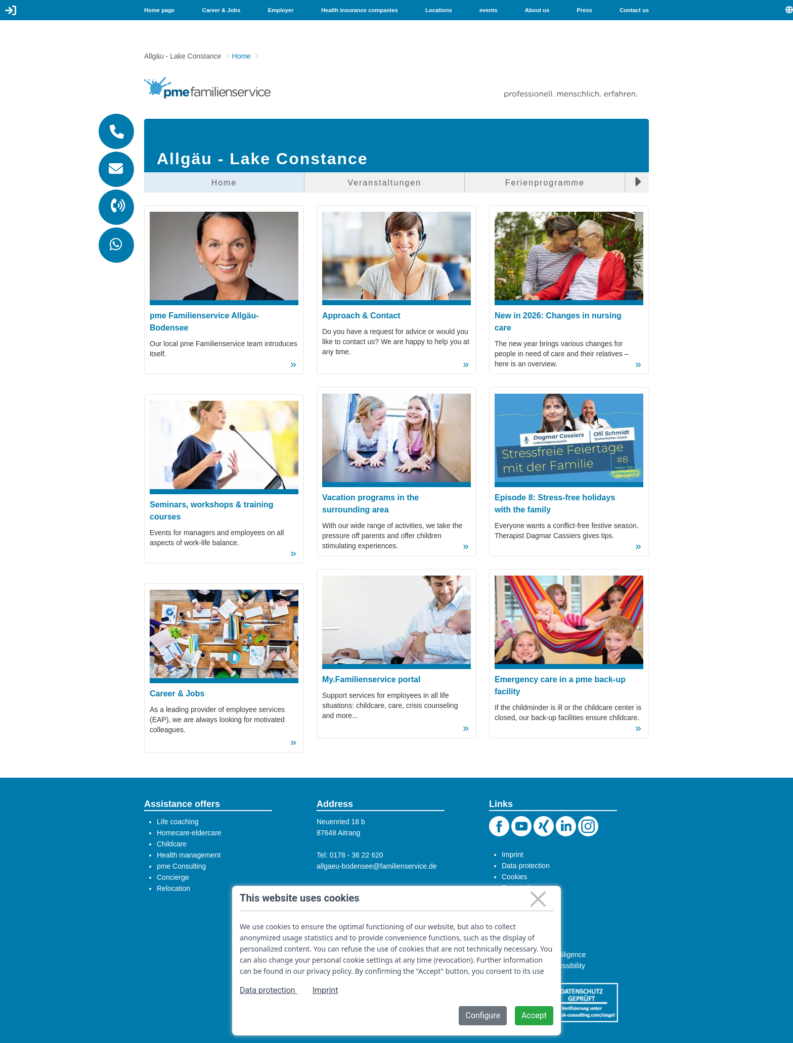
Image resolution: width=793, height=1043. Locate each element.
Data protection (526, 866)
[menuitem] (789, 10)
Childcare (172, 844)
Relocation (173, 888)
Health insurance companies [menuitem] (359, 10)
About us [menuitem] (537, 10)
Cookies (514, 877)
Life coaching (178, 822)
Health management (189, 855)
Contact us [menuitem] (634, 10)
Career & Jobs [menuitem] (221, 10)
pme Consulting (181, 866)
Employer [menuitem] (281, 10)
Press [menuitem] (584, 10)
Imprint (512, 854)
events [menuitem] (488, 10)
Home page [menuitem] (159, 10)
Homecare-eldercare (189, 833)
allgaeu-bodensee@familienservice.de (377, 866)
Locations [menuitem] (438, 10)
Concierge (173, 877)
